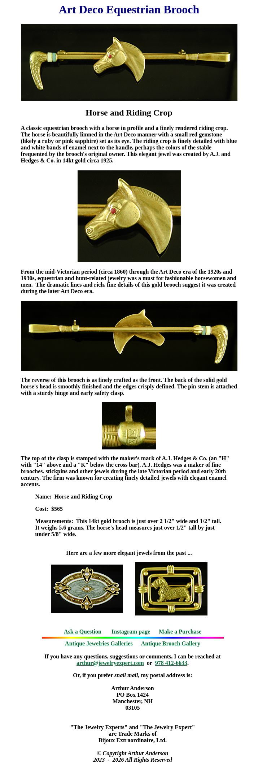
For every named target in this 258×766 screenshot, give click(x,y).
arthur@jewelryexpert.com (110, 663)
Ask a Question (82, 631)
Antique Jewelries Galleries (99, 643)
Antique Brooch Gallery (170, 643)
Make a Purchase (180, 631)
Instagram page (130, 631)
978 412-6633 (171, 663)
